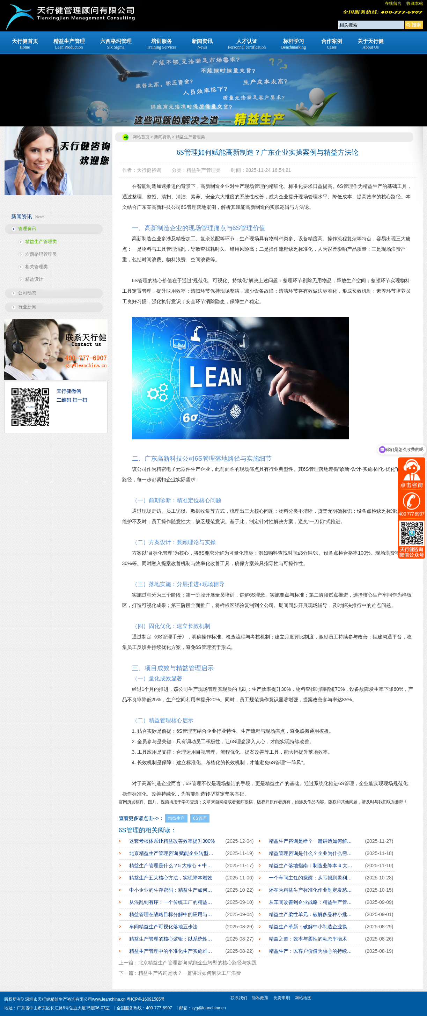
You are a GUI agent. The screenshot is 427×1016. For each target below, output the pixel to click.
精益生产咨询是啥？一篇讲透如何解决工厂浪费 (312, 841)
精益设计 (34, 279)
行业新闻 (27, 306)
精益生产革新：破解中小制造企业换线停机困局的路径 (312, 926)
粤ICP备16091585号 (146, 999)
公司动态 (27, 292)
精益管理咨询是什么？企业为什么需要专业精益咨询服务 (312, 853)
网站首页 (141, 136)
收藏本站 (414, 3)
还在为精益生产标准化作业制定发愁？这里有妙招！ (312, 890)
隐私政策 (260, 997)
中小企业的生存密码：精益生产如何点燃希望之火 (172, 890)
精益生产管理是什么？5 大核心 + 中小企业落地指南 (172, 865)
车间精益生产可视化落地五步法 (163, 926)
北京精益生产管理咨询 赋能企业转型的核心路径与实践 (172, 853)
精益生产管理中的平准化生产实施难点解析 (172, 951)
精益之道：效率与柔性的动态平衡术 (308, 939)
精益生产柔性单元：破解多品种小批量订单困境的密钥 (312, 914)
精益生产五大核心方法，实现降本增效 (170, 877)
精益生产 (372, 186)
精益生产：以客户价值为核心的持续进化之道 (312, 951)
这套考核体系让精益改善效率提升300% (172, 841)
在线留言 (393, 3)
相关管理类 (36, 266)
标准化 (139, 794)
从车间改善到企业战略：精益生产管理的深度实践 (312, 902)
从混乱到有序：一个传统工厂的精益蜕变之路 (172, 902)
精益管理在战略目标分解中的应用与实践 (172, 914)
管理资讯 (27, 228)
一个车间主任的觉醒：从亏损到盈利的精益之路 (312, 877)
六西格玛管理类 (41, 254)
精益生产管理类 (41, 241)
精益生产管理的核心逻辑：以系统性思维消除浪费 (172, 939)
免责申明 (281, 997)
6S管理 (200, 818)
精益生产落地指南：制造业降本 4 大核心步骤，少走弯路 (312, 865)
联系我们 (238, 997)
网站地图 (303, 997)
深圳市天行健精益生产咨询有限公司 (58, 999)
